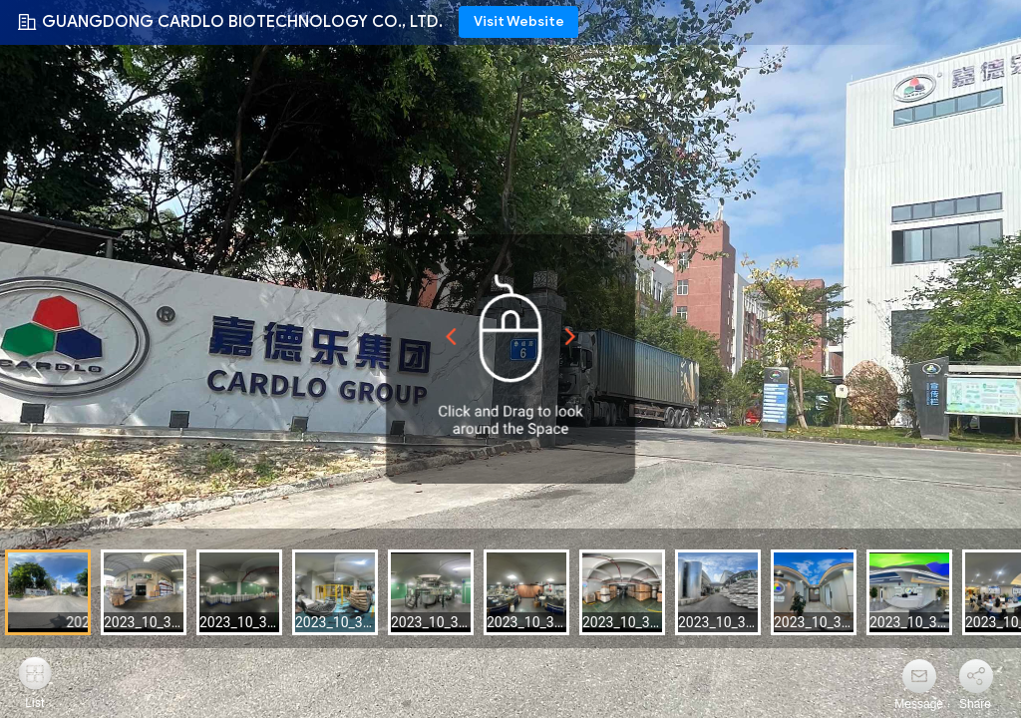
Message (918, 704)
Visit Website (519, 21)
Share (975, 704)
